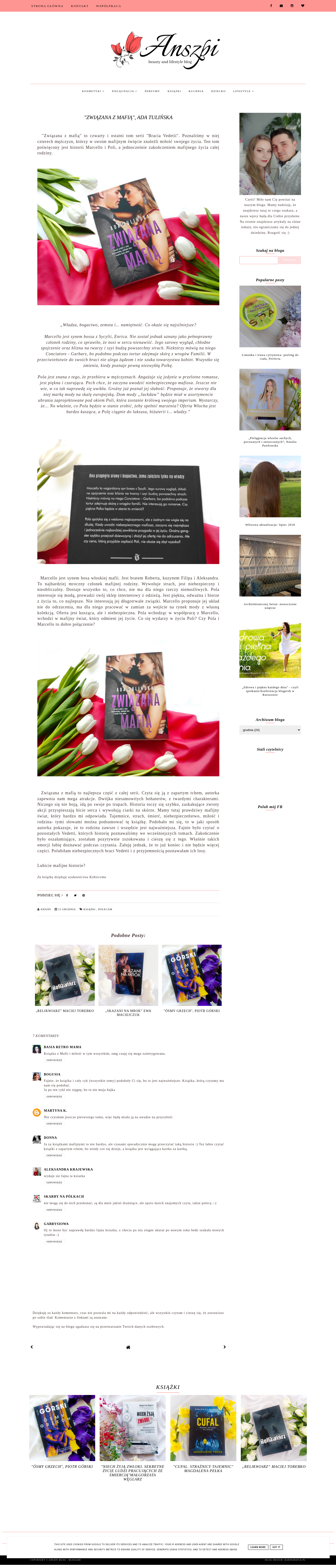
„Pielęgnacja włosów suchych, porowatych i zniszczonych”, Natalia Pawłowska (270, 441)
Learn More (258, 1547)
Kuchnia (196, 91)
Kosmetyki (93, 91)
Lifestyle (243, 91)
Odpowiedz (54, 1060)
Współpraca (108, 6)
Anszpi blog (58, 1560)
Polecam (105, 909)
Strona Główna (47, 6)
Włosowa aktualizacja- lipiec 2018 (270, 524)
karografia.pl (295, 1560)
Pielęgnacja (124, 91)
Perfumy (152, 91)
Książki (174, 91)
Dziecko (218, 91)
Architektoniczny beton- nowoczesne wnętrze (270, 606)
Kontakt (80, 6)
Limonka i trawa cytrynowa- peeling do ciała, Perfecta (270, 356)
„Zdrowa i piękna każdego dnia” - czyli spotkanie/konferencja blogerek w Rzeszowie (270, 690)
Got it (276, 1547)
